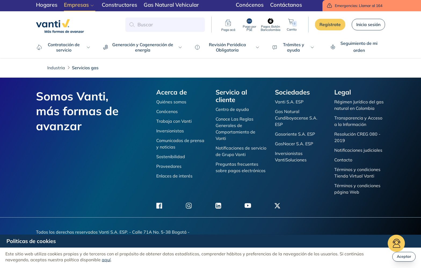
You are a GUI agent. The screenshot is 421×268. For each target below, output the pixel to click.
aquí (106, 259)
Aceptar (404, 256)
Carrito (292, 24)
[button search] (132, 24)
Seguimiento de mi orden (354, 47)
